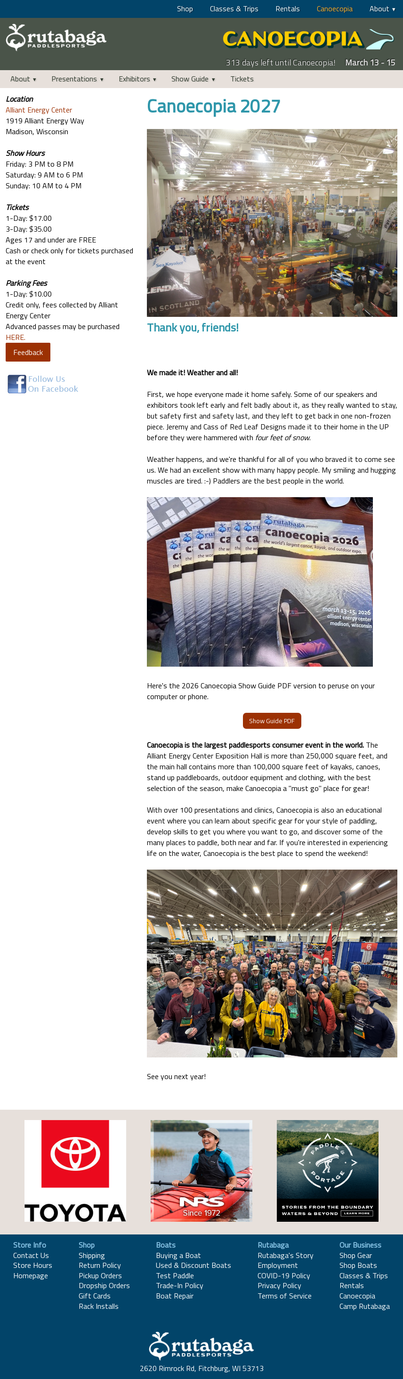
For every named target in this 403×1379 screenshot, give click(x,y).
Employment (278, 1265)
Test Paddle (175, 1275)
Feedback (28, 352)
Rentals (287, 8)
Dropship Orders (104, 1285)
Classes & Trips (234, 8)
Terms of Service (285, 1295)
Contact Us (31, 1255)
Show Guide (190, 78)
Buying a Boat (178, 1255)
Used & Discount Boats (193, 1265)
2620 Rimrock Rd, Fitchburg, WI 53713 (202, 1368)
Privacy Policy (279, 1285)
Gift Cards (95, 1295)
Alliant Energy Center (39, 109)
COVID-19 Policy (284, 1275)
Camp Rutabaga (364, 1306)
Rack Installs (99, 1306)
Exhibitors (134, 78)
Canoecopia (335, 8)
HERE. (15, 337)
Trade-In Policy (179, 1285)
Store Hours (32, 1265)
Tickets (242, 78)
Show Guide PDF (272, 721)
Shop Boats (358, 1265)
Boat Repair (174, 1295)
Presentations (74, 78)
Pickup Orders (100, 1275)
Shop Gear (355, 1255)
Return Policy (100, 1265)
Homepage (30, 1275)
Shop (185, 8)
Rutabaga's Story (286, 1255)
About (379, 8)
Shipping (92, 1255)
